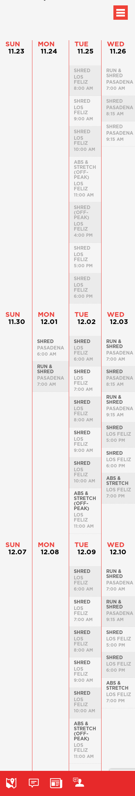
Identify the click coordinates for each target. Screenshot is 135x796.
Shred (45, 341)
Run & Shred (45, 369)
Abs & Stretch (117, 481)
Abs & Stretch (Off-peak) (85, 501)
